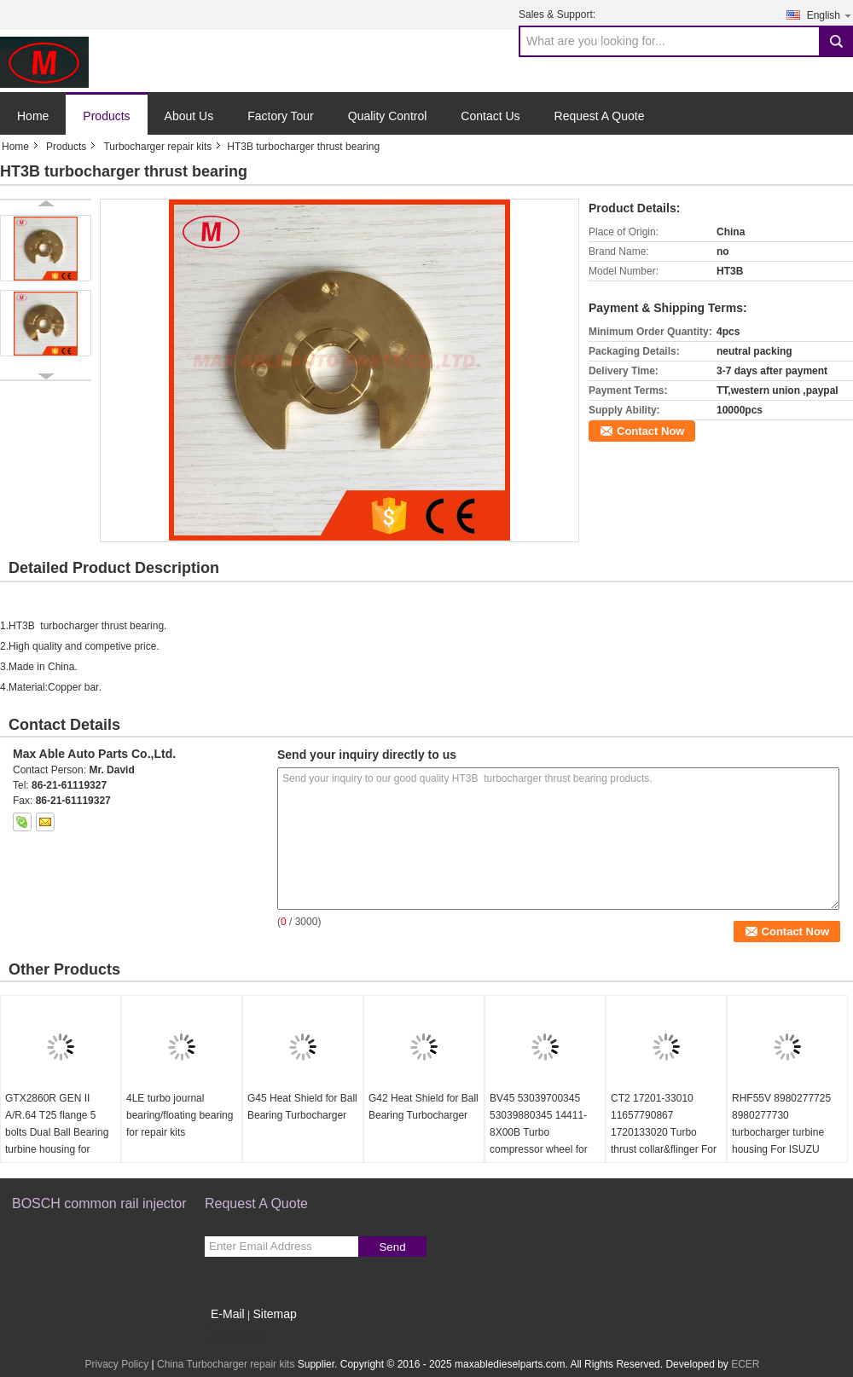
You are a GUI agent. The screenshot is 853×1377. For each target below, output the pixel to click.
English (830, 15)
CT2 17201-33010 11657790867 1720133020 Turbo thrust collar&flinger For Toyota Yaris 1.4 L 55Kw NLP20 (665, 1140)
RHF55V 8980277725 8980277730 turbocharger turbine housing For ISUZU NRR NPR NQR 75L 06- (786, 1132)
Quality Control (387, 116)
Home (33, 116)
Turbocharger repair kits (157, 147)
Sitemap (274, 1314)
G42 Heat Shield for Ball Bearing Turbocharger (423, 1106)
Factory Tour (280, 116)
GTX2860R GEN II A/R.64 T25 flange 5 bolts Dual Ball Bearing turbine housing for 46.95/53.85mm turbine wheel (57, 1140)
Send (392, 1247)
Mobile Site (235, 1335)
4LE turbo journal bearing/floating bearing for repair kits (179, 1115)
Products (106, 116)
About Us (189, 116)
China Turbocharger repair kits (225, 1364)
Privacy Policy (116, 1364)
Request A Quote (599, 116)
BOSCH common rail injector (99, 1203)
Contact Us (490, 116)
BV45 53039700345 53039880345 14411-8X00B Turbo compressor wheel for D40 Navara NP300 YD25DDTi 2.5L (539, 1140)
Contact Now (650, 431)
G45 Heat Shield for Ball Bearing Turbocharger (302, 1106)
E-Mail (228, 1314)
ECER (745, 1364)
